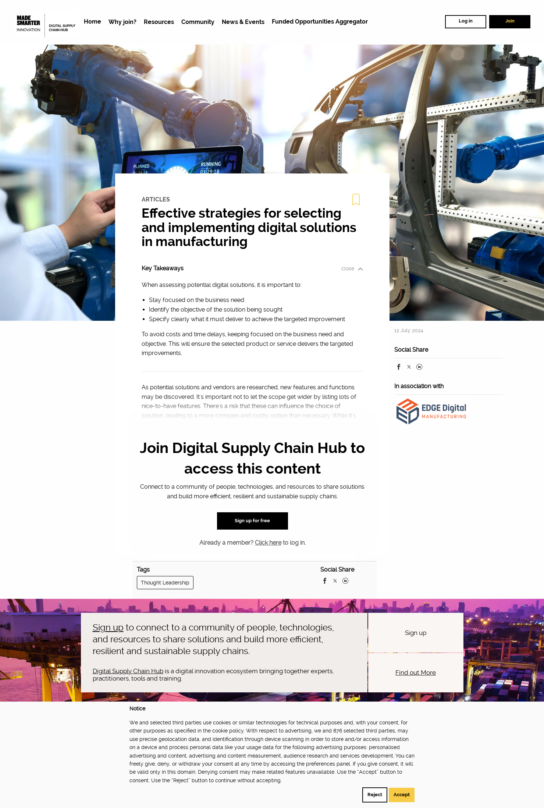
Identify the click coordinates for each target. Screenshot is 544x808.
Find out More (415, 672)
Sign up (108, 627)
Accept (402, 794)
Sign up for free (252, 520)
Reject (374, 794)
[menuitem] (92, 21)
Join (510, 21)
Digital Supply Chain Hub (128, 671)
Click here (268, 542)
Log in (466, 21)
